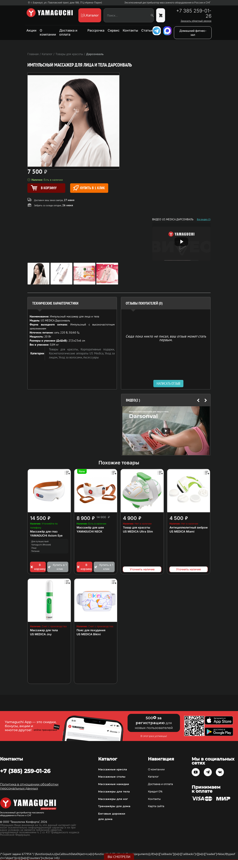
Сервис (114, 30)
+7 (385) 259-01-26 (25, 771)
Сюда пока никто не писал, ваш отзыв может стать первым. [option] (166, 338)
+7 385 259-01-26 (193, 13)
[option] (166, 430)
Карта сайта (156, 806)
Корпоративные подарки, (98, 349)
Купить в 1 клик (89, 188)
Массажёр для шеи (90, 527)
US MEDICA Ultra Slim (138, 531)
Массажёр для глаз (43, 531)
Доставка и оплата (68, 32)
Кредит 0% (155, 791)
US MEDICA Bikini (89, 634)
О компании (48, 32)
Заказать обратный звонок (196, 20)
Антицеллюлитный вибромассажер (194, 527)
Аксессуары (91, 357)
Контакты (130, 30)
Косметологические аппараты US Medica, (77, 353)
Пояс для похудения (91, 630)
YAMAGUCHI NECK (89, 531)
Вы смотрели (119, 857)
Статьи (147, 30)
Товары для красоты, (65, 349)
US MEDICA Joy (41, 634)
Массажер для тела (44, 630)
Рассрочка (95, 30)
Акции (31, 30)
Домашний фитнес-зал (192, 32)
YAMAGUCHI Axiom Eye (46, 535)
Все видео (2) (204, 219)
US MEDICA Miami (181, 531)
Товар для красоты (136, 527)
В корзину (38, 567)
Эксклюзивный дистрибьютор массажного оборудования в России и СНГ (167, 2)
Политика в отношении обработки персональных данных (29, 786)
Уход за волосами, (71, 357)
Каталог (153, 776)
